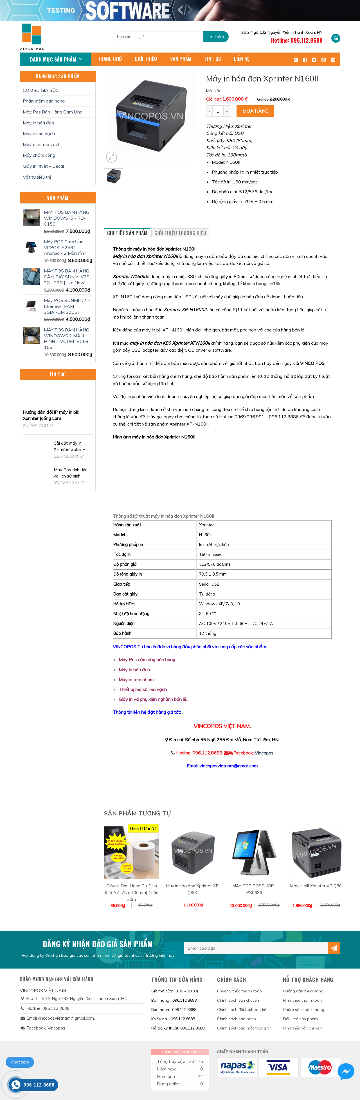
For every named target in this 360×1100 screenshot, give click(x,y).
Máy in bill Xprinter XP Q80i (316, 885)
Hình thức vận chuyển (302, 1028)
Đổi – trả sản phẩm (300, 1018)
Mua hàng (255, 111)
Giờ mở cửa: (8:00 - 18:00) (174, 991)
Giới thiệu (146, 58)
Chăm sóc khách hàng (303, 1009)
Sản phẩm (181, 58)
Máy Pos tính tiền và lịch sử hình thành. (70, 473)
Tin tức (212, 58)
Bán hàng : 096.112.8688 (174, 1000)
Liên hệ (242, 58)
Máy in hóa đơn (38, 123)
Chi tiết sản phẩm (127, 233)
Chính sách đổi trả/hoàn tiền (243, 1009)
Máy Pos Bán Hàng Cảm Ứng (52, 112)
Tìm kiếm (215, 36)
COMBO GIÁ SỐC (41, 90)
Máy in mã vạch (39, 133)
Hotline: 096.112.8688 (297, 40)
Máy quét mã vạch (41, 144)
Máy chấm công (39, 155)
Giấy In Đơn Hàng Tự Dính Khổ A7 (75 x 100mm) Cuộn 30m (131, 892)
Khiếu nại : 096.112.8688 (173, 1018)
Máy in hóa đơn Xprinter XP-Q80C (193, 889)
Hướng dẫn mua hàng (303, 991)
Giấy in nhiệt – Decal (43, 166)
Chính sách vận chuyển (238, 1000)
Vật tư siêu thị (37, 177)
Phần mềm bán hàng (44, 101)
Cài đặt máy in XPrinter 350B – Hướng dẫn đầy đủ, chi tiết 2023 (72, 446)
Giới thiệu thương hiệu (180, 233)
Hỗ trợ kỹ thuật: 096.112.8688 (177, 1028)
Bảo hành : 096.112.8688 (173, 1009)
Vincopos (264, 753)
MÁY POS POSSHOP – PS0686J (254, 889)
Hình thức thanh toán (302, 1000)
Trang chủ (110, 58)
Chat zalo (20, 1062)
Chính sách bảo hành (236, 1018)
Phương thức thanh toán (239, 991)
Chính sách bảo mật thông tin (244, 1028)
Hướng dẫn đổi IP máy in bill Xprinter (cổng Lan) (50, 415)
